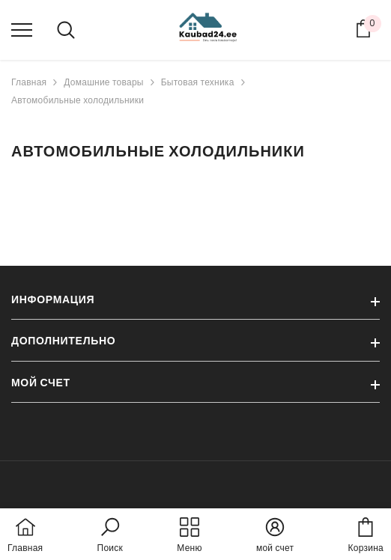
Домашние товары (103, 82)
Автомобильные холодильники (77, 100)
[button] (110, 536)
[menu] (21, 29)
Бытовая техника (197, 82)
